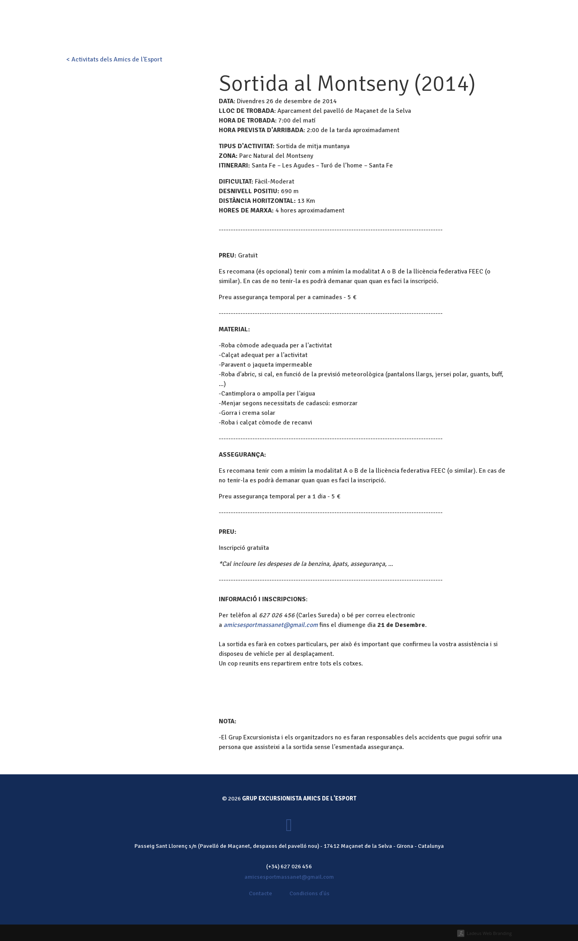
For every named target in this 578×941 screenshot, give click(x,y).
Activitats (307, 34)
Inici (247, 34)
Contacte (446, 34)
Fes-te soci (312, 11)
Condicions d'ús (309, 893)
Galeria (380, 34)
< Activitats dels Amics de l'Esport (114, 59)
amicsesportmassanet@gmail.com (271, 625)
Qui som (272, 34)
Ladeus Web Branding (489, 933)
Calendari (345, 34)
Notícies (412, 34)
